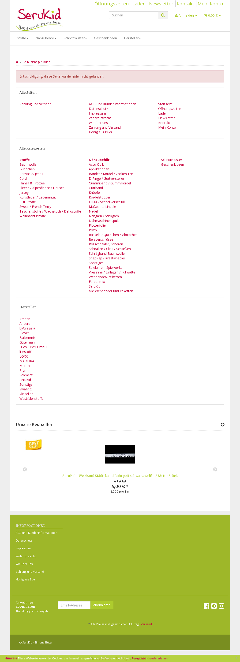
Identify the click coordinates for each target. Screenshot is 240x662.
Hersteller (132, 38)
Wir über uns (98, 122)
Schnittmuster (75, 38)
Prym (93, 230)
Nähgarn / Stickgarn (104, 216)
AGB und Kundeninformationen (112, 104)
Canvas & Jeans (31, 174)
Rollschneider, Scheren (106, 244)
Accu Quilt (96, 164)
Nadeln (94, 211)
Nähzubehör (45, 38)
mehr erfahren (159, 658)
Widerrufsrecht (100, 118)
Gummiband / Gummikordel (110, 183)
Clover (24, 333)
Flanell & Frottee (32, 183)
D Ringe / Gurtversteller (106, 178)
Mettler (24, 365)
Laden (139, 3)
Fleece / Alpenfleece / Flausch (41, 188)
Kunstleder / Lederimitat (37, 197)
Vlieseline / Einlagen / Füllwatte (112, 272)
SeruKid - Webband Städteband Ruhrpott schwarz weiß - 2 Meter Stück (120, 476)
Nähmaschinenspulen (105, 220)
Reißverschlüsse (101, 239)
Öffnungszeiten (111, 3)
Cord (23, 178)
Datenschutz (98, 108)
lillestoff (25, 351)
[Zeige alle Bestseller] (222, 424)
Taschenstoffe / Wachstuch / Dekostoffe (50, 211)
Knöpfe (94, 192)
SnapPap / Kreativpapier (107, 258)
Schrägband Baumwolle (107, 253)
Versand (146, 624)
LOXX (23, 356)
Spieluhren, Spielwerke (106, 267)
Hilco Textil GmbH (33, 347)
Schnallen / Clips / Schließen (110, 249)
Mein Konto (210, 3)
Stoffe (22, 38)
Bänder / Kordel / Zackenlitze (111, 174)
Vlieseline (26, 394)
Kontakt (185, 3)
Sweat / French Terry (35, 206)
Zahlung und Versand (35, 104)
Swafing (25, 389)
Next (215, 469)
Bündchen (27, 169)
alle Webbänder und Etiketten (111, 291)
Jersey (24, 192)
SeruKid (94, 286)
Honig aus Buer (100, 132)
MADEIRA (26, 361)
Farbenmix (97, 281)
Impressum (97, 113)
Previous (24, 469)
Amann (24, 319)
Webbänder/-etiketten (105, 277)
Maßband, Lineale (102, 206)
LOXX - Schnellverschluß (107, 202)
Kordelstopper (99, 197)
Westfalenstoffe (31, 398)
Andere (24, 323)
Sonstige (26, 384)
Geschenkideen (105, 38)
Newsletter (161, 3)
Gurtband (96, 188)
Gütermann (28, 342)
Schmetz (26, 375)
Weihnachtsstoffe (32, 216)
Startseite (165, 104)
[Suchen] (133, 15)
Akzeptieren (139, 658)
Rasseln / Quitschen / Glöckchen (113, 234)
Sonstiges (96, 263)
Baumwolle (28, 164)
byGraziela (27, 328)
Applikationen (99, 169)
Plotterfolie (97, 225)
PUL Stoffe (27, 202)
